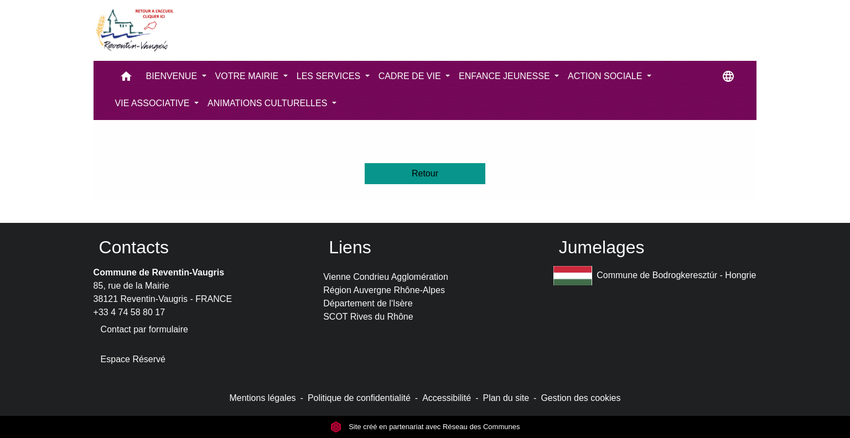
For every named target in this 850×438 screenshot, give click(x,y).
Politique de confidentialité (359, 398)
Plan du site (506, 398)
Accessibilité (446, 398)
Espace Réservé (133, 359)
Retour (425, 173)
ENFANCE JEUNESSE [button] (505, 76)
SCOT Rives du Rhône (368, 316)
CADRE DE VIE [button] (411, 76)
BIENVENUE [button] (173, 76)
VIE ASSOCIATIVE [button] (153, 103)
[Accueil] (134, 30)
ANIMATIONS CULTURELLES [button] (269, 103)
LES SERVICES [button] (330, 76)
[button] (126, 78)
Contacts (134, 247)
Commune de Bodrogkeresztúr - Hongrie (654, 275)
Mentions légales (262, 398)
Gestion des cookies (580, 398)
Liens (350, 247)
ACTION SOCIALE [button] (606, 76)
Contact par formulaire (144, 329)
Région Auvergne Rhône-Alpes (384, 290)
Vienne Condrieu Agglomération (385, 276)
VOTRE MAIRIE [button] (248, 76)
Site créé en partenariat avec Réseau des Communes (425, 427)
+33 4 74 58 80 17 (129, 312)
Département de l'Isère (367, 303)
